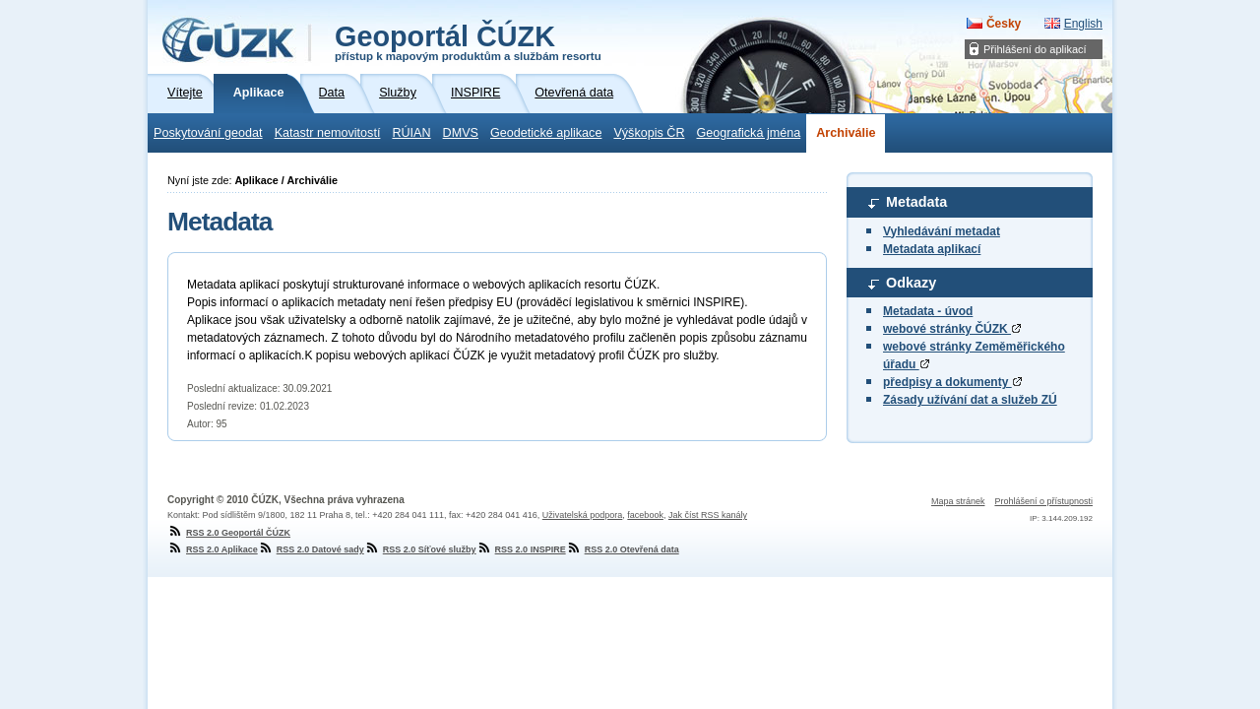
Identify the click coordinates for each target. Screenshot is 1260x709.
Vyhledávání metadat (941, 231)
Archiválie (845, 133)
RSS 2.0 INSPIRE (521, 549)
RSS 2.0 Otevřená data (622, 549)
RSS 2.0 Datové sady (311, 549)
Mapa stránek (958, 501)
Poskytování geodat (208, 133)
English (1083, 24)
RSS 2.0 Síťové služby (420, 549)
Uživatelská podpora (582, 515)
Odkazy (911, 282)
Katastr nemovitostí (328, 133)
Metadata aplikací (931, 249)
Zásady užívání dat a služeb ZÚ (970, 400)
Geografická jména (749, 133)
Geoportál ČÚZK (468, 41)
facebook (645, 515)
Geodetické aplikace (545, 133)
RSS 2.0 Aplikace (212, 549)
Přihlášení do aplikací (1035, 49)
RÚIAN (411, 133)
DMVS (460, 133)
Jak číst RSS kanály (707, 515)
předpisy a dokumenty (952, 382)
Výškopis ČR (648, 133)
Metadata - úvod (928, 311)
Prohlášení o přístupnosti (1043, 501)
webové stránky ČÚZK (952, 329)
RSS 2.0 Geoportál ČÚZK (228, 533)
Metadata (916, 202)
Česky (1003, 24)
